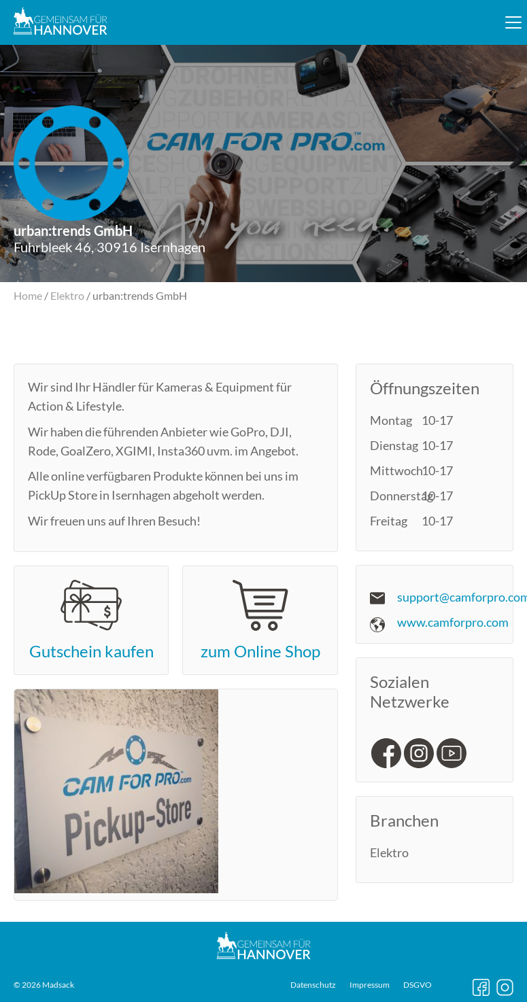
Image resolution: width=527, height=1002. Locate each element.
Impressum (370, 985)
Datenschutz (313, 985)
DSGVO (417, 985)
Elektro (67, 295)
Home (28, 295)
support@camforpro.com (461, 596)
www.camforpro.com (453, 622)
